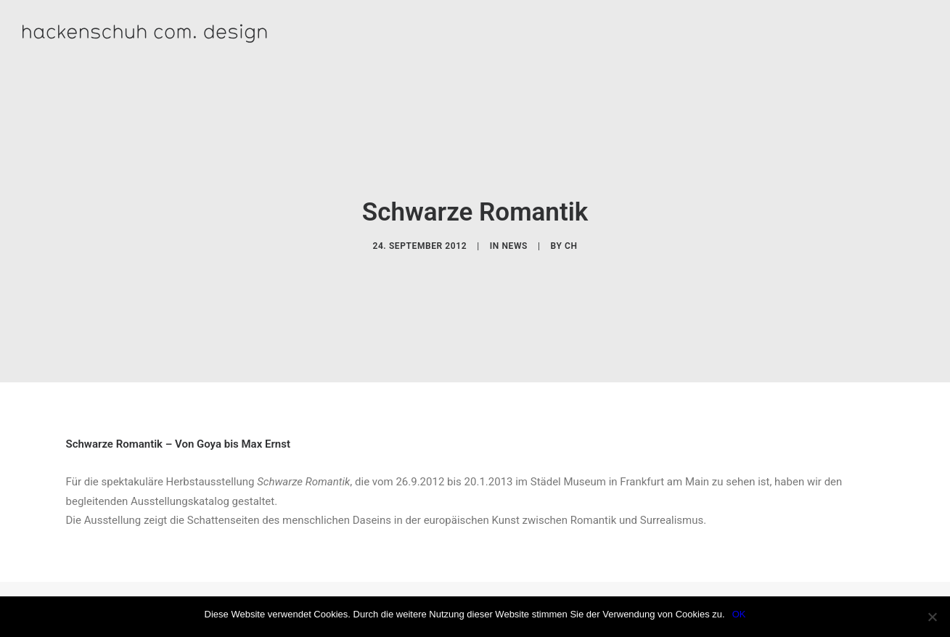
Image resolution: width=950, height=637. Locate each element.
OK (739, 614)
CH (571, 239)
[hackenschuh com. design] (203, 33)
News (514, 239)
